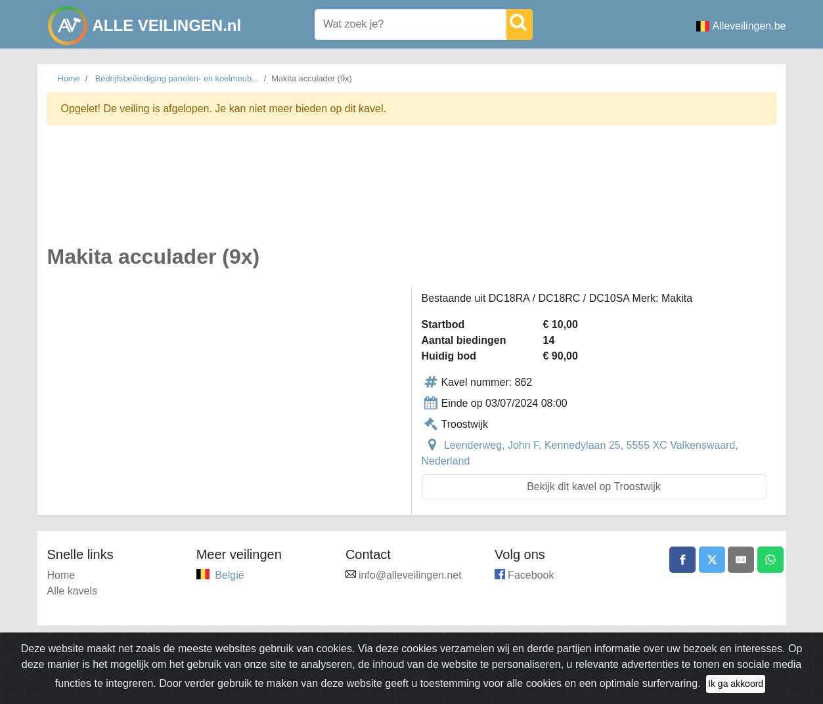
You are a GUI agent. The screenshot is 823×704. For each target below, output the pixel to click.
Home (69, 78)
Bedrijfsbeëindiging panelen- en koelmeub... (177, 78)
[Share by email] (741, 560)
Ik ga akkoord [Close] (735, 683)
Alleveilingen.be (741, 25)
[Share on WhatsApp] (770, 560)
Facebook (531, 575)
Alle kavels (72, 590)
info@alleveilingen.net (410, 575)
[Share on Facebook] (682, 560)
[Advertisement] (411, 192)
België (229, 575)
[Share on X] (712, 560)
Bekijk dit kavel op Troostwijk (594, 486)
